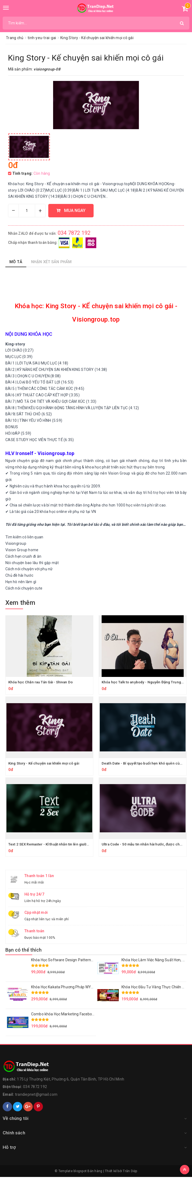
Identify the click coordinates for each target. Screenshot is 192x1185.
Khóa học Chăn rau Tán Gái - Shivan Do (42, 690)
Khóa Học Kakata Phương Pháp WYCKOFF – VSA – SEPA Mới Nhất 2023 (92, 995)
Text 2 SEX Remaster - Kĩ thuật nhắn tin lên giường (52, 852)
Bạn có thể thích (23, 957)
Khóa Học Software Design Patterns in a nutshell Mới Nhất (81, 968)
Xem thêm (20, 610)
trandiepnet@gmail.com (36, 1102)
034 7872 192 (74, 241)
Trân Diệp (130, 1179)
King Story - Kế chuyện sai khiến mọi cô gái (46, 771)
